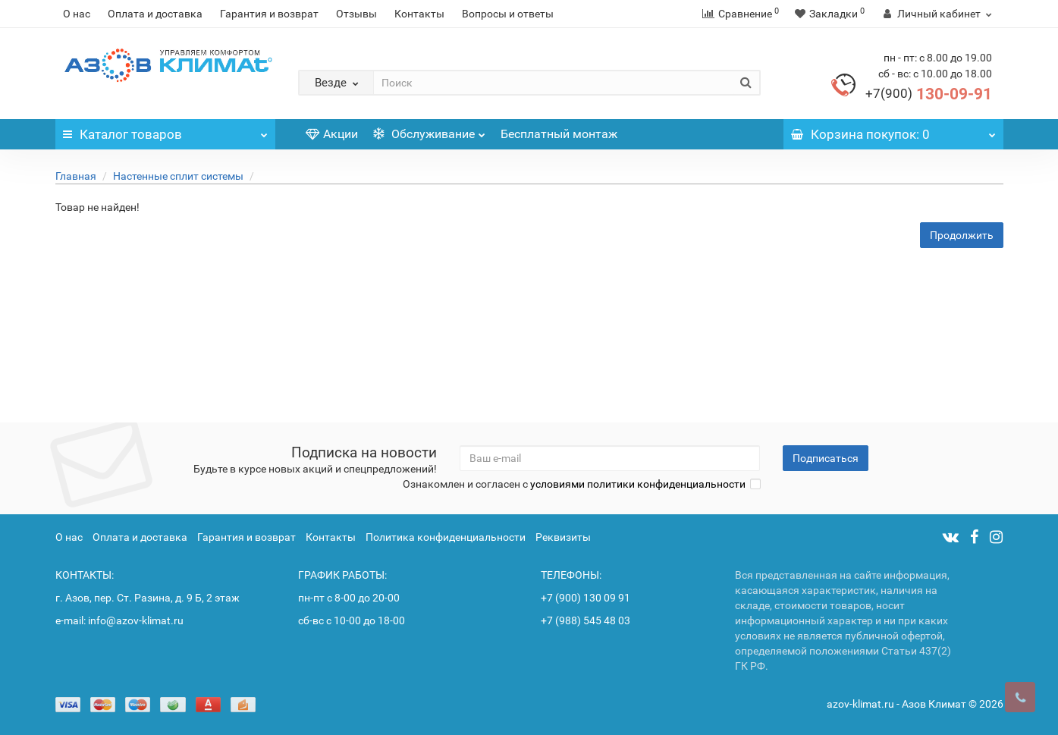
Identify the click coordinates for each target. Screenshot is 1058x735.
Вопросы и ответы (508, 14)
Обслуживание (429, 130)
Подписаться (826, 458)
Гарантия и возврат (269, 14)
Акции (332, 134)
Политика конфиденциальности (446, 537)
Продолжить (962, 235)
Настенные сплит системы (178, 176)
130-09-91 (928, 94)
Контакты (419, 14)
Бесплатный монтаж (559, 134)
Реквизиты (563, 537)
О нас (76, 14)
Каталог (165, 130)
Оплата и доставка (155, 14)
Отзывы (356, 14)
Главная (75, 176)
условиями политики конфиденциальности (638, 484)
